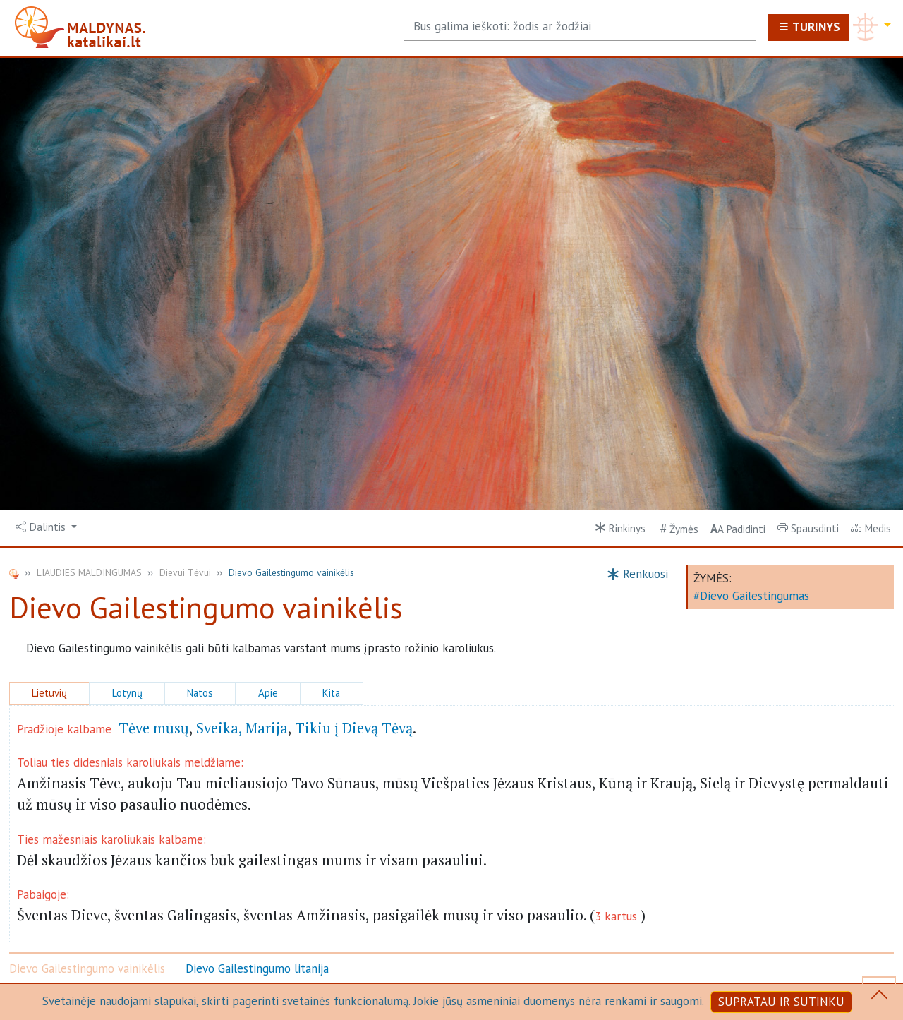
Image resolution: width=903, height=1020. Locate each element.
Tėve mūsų (154, 728)
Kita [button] (331, 693)
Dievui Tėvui (185, 572)
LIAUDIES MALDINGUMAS (89, 572)
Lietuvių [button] (49, 693)
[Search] (580, 27)
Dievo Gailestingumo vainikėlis (87, 968)
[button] (46, 527)
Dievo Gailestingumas (754, 596)
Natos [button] (200, 693)
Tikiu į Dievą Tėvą (354, 728)
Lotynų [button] (127, 693)
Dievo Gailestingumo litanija (257, 968)
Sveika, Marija (242, 728)
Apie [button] (268, 693)
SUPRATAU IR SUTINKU (781, 1001)
